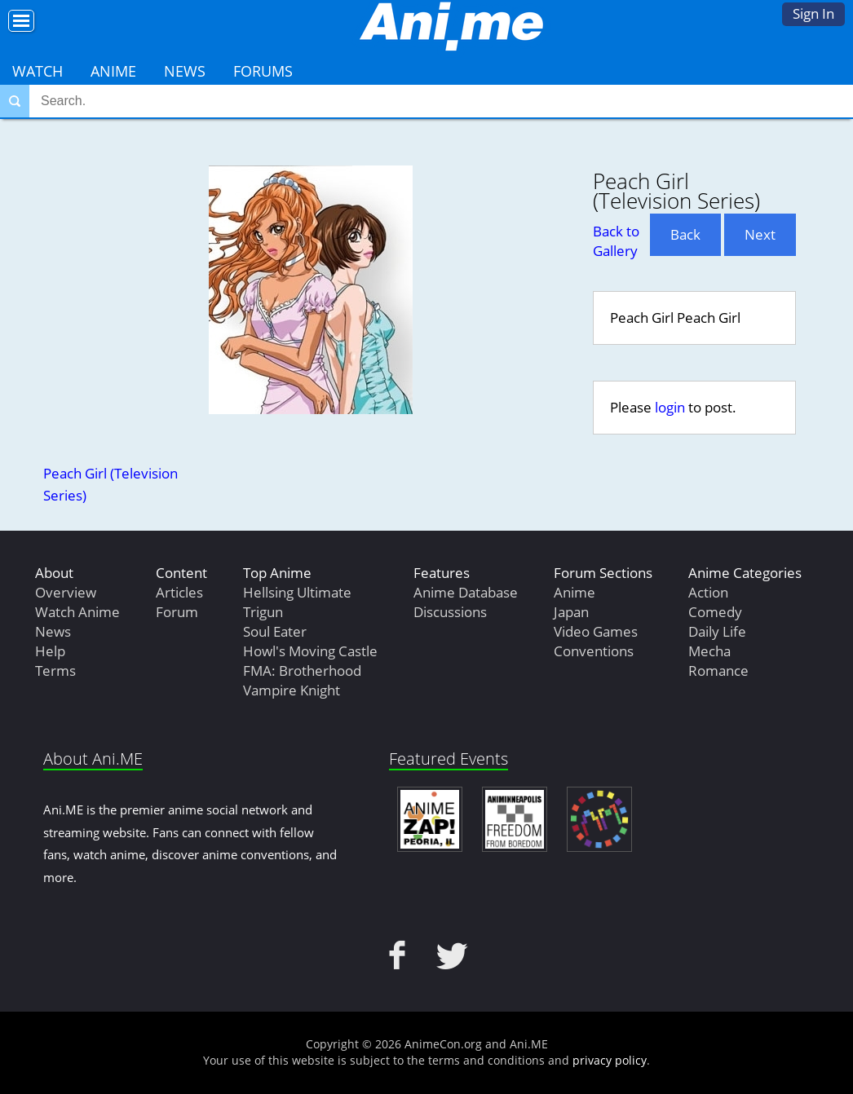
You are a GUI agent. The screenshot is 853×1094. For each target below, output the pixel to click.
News (185, 71)
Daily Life (717, 631)
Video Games (596, 631)
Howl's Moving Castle (310, 651)
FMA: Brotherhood (302, 670)
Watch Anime (77, 611)
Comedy (715, 611)
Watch (37, 71)
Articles (179, 592)
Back (685, 234)
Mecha (709, 651)
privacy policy (609, 1060)
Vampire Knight (291, 690)
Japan (571, 611)
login (670, 407)
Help (50, 651)
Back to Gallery (616, 241)
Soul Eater (275, 631)
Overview (65, 592)
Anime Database (465, 592)
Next (760, 234)
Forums (263, 71)
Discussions (450, 611)
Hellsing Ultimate (297, 592)
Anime (113, 71)
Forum (177, 611)
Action (708, 592)
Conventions (594, 651)
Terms (55, 670)
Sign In (813, 13)
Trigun (263, 611)
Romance (718, 670)
